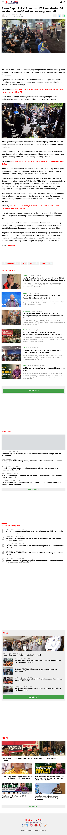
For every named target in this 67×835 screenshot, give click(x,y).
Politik (25, 329)
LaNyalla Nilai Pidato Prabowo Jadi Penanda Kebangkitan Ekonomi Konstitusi (41, 296)
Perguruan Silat (46, 262)
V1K (13, 15)
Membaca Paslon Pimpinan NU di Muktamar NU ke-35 (14, 796)
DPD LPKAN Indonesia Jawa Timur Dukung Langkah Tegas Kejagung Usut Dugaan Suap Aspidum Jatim (32, 475)
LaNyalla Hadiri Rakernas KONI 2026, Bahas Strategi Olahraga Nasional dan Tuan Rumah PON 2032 (43, 315)
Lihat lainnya (33, 390)
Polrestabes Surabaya (11, 262)
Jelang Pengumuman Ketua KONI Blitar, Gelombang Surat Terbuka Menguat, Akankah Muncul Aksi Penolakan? (34, 560)
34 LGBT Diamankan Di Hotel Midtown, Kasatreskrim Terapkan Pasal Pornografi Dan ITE (38, 660)
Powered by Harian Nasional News (33, 830)
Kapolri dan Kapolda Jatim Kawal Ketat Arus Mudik (22, 654)
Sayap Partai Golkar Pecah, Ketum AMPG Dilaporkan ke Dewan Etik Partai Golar (17, 776)
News (25, 292)
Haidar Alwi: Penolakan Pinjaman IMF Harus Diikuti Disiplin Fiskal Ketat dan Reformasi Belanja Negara (44, 278)
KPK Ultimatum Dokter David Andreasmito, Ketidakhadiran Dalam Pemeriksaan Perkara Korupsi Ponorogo (31, 483)
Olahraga (26, 310)
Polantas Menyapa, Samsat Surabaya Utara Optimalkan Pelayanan (36, 670)
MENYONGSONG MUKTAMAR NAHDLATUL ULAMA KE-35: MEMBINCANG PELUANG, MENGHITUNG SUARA (49, 777)
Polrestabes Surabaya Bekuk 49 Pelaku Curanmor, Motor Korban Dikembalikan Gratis (39, 679)
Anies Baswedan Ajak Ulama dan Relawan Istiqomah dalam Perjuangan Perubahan (49, 797)
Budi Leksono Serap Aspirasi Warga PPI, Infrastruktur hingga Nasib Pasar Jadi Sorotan (42, 333)
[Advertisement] (33, 61)
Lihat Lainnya (33, 489)
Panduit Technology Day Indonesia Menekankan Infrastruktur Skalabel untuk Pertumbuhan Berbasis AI (30, 468)
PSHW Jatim (33, 262)
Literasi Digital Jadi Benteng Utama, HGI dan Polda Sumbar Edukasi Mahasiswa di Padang (32, 461)
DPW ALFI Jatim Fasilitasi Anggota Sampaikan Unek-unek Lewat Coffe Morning (42, 350)
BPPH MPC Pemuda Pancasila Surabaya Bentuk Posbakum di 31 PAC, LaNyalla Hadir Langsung (34, 531)
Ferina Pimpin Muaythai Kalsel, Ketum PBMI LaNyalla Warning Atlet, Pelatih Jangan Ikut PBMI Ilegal (33, 538)
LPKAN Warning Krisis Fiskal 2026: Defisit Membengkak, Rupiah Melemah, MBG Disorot (35, 546)
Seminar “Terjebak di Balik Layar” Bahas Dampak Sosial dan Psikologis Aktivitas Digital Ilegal (31, 454)
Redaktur (11, 245)
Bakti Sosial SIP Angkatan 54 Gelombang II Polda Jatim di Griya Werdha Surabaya (38, 688)
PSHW (24, 262)
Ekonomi (26, 275)
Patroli (18, 15)
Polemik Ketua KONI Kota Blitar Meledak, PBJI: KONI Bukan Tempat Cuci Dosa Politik (34, 553)
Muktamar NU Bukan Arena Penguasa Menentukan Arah (44, 368)
